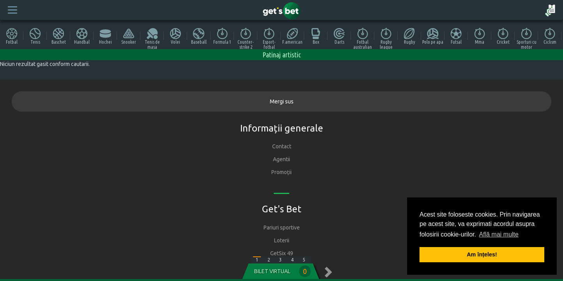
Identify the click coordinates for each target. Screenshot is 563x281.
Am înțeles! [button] (482, 254)
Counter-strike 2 (245, 38)
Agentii (281, 159)
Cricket (503, 36)
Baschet (58, 36)
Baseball (199, 36)
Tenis (35, 36)
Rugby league (386, 38)
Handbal (82, 36)
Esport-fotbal (269, 38)
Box (316, 36)
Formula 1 (222, 36)
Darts (339, 36)
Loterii (281, 240)
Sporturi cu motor (526, 38)
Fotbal (11, 36)
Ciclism (550, 36)
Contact (281, 146)
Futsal (456, 36)
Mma (479, 36)
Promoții (281, 172)
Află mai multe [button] (499, 234)
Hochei (105, 36)
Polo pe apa (432, 36)
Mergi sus (282, 101)
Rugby (409, 36)
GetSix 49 (281, 253)
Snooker (128, 36)
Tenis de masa (152, 38)
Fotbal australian (362, 38)
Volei (175, 36)
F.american (292, 36)
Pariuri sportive (282, 227)
